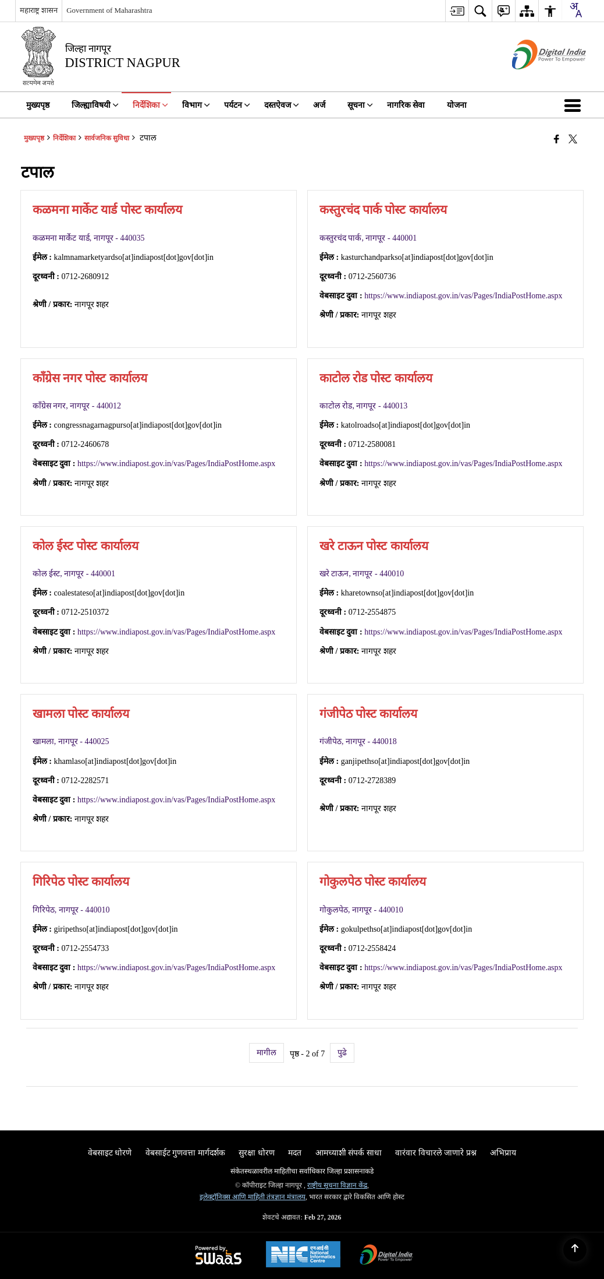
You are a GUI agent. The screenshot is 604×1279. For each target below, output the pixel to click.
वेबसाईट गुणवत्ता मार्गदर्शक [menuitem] (185, 1152)
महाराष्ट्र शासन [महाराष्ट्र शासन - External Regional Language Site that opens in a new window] (39, 10)
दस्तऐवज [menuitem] (281, 105)
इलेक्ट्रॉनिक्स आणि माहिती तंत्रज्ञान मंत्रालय (252, 1197)
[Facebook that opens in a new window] (556, 139)
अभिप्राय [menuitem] (503, 1152)
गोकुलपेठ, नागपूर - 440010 (361, 909)
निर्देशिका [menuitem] (150, 105)
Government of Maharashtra (109, 10)
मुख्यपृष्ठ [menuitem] (37, 105)
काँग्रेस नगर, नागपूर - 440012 (77, 405)
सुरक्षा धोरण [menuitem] (257, 1152)
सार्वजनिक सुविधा (106, 138)
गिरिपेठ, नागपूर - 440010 (71, 909)
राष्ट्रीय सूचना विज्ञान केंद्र (337, 1185)
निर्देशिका (64, 138)
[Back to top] (575, 1250)
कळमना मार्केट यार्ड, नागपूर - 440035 (89, 238)
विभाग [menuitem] (196, 105)
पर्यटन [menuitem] (237, 105)
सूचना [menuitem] (360, 105)
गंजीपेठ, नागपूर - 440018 (358, 741)
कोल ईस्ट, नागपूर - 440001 (74, 573)
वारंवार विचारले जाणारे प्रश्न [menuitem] (436, 1152)
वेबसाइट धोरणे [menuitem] (110, 1152)
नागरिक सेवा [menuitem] (406, 105)
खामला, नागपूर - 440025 (71, 741)
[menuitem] (456, 11)
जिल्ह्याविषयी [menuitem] (95, 105)
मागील (266, 1052)
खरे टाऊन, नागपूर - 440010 (361, 573)
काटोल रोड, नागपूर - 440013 (363, 405)
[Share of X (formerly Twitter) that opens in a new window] (573, 139)
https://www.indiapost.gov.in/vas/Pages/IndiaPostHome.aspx (463, 295)
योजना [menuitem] (457, 105)
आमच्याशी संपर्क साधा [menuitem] (348, 1152)
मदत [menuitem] (294, 1152)
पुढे (342, 1052)
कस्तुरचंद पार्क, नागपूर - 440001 (368, 238)
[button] (575, 105)
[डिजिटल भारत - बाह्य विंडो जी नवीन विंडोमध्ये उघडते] (534, 79)
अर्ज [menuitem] (319, 105)
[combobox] (575, 10)
